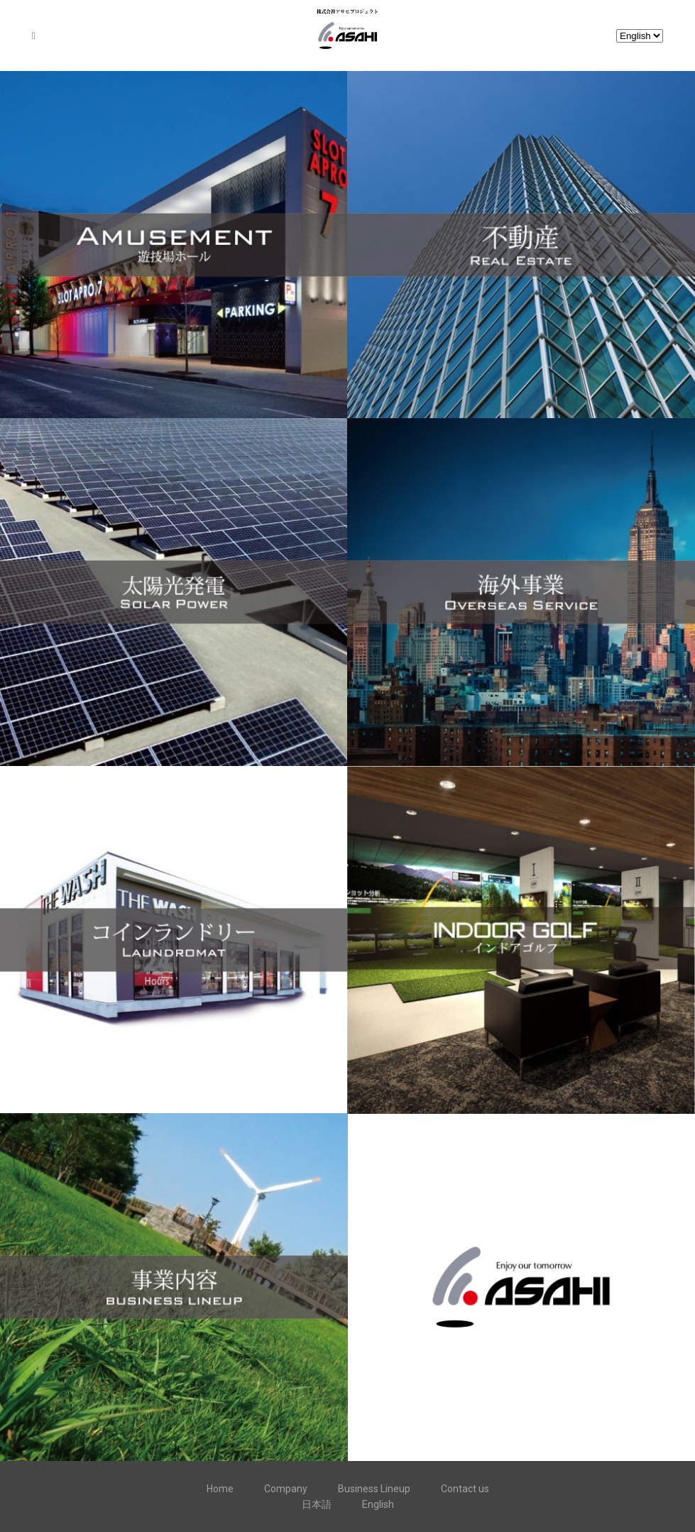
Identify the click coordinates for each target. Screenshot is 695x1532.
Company (285, 1488)
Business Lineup (374, 1488)
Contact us (465, 1488)
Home (220, 1488)
